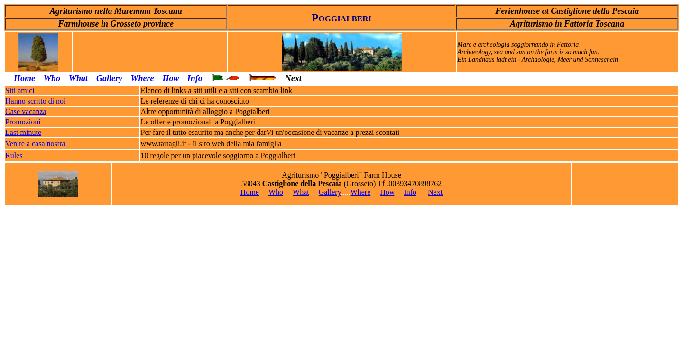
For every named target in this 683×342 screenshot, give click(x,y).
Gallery (330, 192)
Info (195, 78)
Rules (13, 156)
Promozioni (23, 122)
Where (142, 78)
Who (52, 78)
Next (435, 192)
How (170, 78)
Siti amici (20, 90)
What (78, 78)
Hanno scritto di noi (35, 101)
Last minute (23, 132)
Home (24, 78)
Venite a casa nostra (35, 144)
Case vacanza (25, 111)
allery (112, 78)
